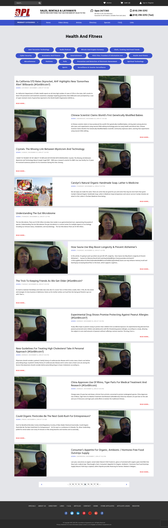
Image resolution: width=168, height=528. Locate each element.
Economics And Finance (51, 55)
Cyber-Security (26, 55)
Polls (65, 61)
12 (78, 484)
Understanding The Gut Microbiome (35, 213)
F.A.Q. (120, 22)
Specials (107, 22)
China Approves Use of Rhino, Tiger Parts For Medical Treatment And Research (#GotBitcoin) (109, 384)
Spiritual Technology (136, 61)
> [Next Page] (100, 484)
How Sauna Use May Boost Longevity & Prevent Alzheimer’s (104, 247)
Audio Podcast (65, 50)
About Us (42, 506)
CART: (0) (127, 3)
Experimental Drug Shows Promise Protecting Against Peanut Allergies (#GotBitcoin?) (109, 316)
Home (48, 22)
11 (75, 484)
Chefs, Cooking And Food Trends (127, 50)
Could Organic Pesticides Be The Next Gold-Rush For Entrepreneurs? (53, 416)
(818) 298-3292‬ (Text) (143, 15)
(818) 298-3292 (140, 10)
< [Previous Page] (68, 484)
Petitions (49, 61)
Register (136, 506)
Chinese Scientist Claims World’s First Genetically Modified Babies (107, 115)
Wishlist (109, 3)
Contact (87, 506)
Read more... (21, 103)
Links (132, 22)
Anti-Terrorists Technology (38, 50)
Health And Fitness (140, 55)
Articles (79, 22)
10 (73, 484)
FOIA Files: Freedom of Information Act (107, 55)
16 (91, 484)
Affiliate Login (123, 506)
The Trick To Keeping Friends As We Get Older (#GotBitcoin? (49, 281)
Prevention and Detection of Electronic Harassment (97, 61)
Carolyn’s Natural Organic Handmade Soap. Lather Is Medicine (105, 183)
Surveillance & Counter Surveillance (92, 67)
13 (81, 484)
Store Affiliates (107, 506)
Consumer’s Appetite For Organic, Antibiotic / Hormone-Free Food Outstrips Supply (107, 451)
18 (97, 484)
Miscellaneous (29, 61)
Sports (64, 67)
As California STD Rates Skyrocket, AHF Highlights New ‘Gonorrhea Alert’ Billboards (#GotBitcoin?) (52, 83)
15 (88, 484)
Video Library (63, 22)
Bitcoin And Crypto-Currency (92, 50)
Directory (92, 22)
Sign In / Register (148, 3)
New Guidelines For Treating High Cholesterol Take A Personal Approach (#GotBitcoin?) (50, 350)
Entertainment (76, 55)
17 (94, 484)
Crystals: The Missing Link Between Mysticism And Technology (50, 149)
